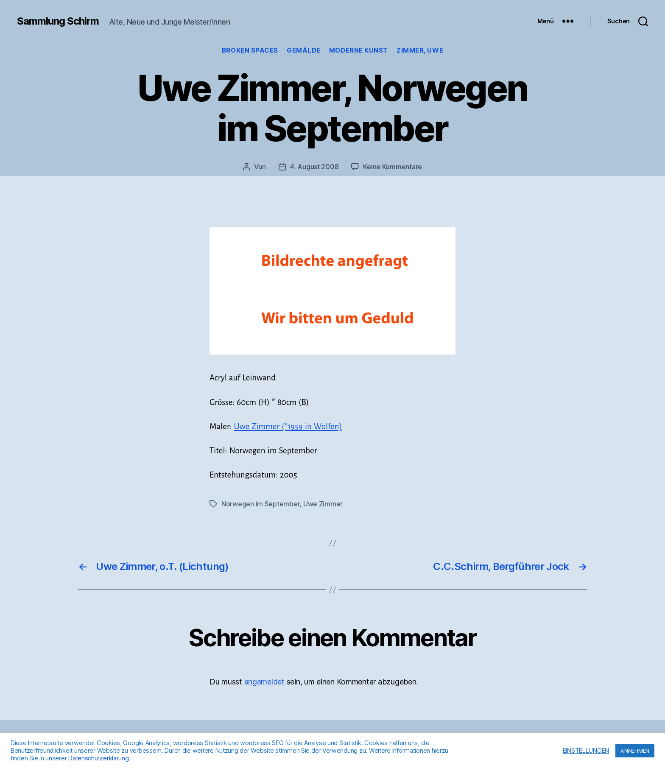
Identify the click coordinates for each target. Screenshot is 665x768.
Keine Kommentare (392, 166)
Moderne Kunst (358, 50)
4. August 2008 (314, 166)
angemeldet (264, 681)
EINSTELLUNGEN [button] (586, 750)
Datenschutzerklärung (98, 758)
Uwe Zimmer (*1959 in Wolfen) (288, 426)
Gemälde (304, 50)
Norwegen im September (260, 504)
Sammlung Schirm (58, 21)
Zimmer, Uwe (420, 50)
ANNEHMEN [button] (634, 750)
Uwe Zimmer (323, 504)
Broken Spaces (250, 50)
